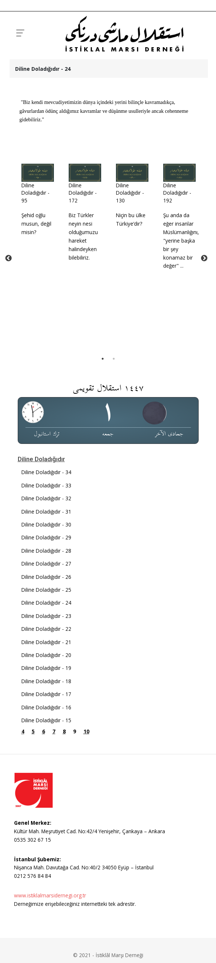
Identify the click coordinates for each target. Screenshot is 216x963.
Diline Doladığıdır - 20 (46, 746)
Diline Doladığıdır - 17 (46, 785)
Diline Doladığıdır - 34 (46, 563)
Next (204, 303)
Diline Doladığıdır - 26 (46, 667)
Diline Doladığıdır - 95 (35, 193)
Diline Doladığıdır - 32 (46, 589)
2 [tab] (113, 449)
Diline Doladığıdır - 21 (46, 733)
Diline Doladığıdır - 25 (46, 680)
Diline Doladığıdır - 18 (46, 772)
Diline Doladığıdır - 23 (46, 706)
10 (86, 822)
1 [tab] (102, 449)
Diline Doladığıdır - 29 (46, 628)
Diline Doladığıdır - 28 (46, 641)
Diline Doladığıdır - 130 (130, 193)
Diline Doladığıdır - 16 (46, 798)
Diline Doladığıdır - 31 (46, 602)
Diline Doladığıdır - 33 (46, 576)
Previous (8, 303)
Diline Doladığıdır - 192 (177, 193)
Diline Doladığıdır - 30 (46, 615)
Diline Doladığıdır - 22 (46, 720)
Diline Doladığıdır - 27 (46, 654)
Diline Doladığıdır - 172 (83, 193)
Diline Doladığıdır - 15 (46, 811)
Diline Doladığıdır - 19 (46, 759)
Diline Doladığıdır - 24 (46, 694)
